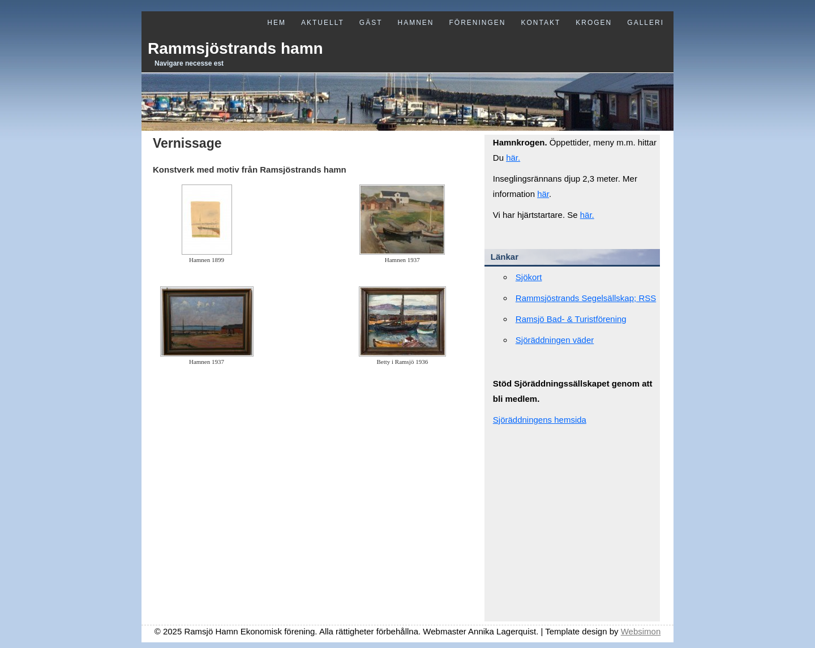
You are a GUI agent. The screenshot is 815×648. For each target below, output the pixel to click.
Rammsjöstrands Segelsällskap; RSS (586, 298)
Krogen (594, 23)
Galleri (645, 23)
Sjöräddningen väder (555, 340)
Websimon (641, 631)
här (543, 194)
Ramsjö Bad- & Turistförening (571, 319)
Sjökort (529, 277)
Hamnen (415, 23)
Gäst (371, 23)
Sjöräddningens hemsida (539, 419)
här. (513, 157)
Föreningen (477, 23)
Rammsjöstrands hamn (235, 48)
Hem (276, 23)
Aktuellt (322, 23)
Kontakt (541, 23)
